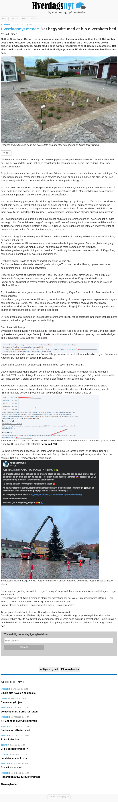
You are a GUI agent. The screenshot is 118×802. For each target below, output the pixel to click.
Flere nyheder (9, 784)
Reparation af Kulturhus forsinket (20, 777)
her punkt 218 (49, 444)
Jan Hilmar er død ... (12, 767)
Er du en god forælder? (14, 749)
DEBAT (4, 698)
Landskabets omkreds (14, 758)
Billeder (15, 19)
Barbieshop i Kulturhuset (15, 730)
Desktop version (28, 19)
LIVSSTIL (5, 754)
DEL (6, 153)
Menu (4, 19)
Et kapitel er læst (10, 739)
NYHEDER (6, 24)
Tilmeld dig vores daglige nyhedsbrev (26, 634)
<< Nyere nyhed (49, 669)
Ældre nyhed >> (70, 669)
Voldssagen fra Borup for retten (19, 711)
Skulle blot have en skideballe (18, 693)
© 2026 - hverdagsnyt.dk (59, 797)
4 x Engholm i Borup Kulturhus (19, 721)
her (39, 357)
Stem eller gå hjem (11, 702)
